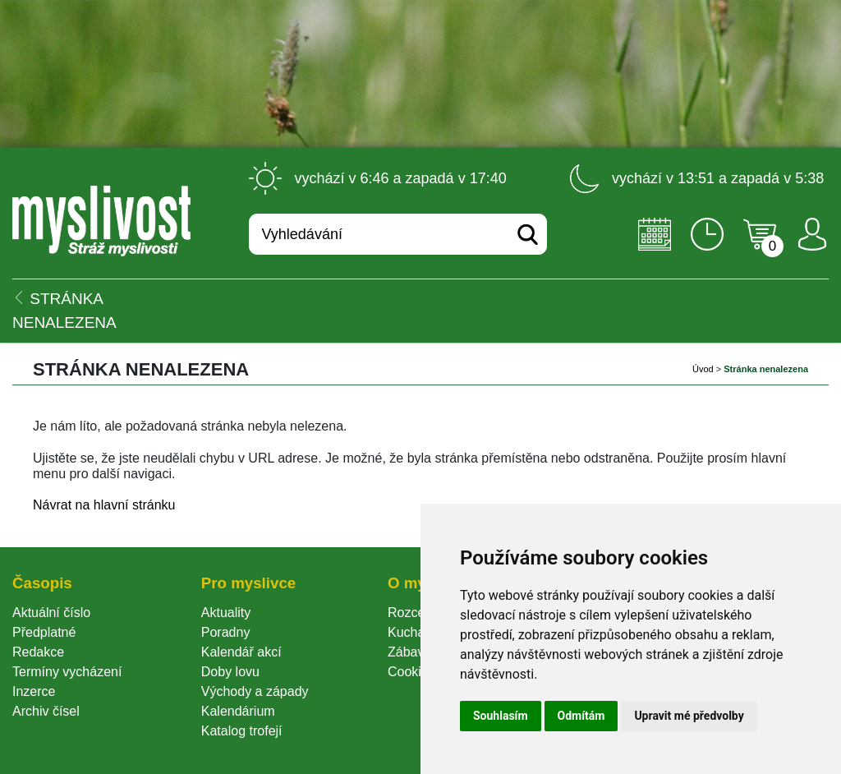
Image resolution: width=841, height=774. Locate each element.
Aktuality (225, 613)
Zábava (409, 652)
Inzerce (33, 691)
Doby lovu (230, 672)
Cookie (411, 672)
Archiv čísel (46, 711)
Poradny (225, 632)
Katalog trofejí (242, 731)
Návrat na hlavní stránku (104, 505)
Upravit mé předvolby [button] (688, 715)
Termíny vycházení (67, 672)
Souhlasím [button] (500, 715)
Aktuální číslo (51, 613)
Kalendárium (238, 711)
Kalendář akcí (241, 652)
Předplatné (44, 632)
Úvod (703, 369)
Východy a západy (255, 691)
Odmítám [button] (581, 715)
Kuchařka (415, 632)
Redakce (38, 652)
